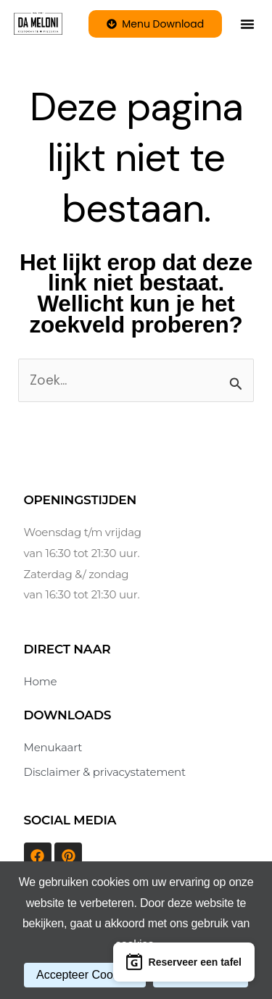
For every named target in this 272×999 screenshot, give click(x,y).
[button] (247, 24)
